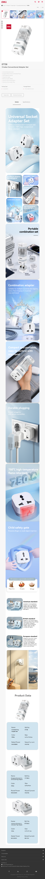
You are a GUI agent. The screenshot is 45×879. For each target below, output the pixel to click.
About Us (3, 856)
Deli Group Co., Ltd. (20, 874)
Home (4, 5)
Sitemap (19, 876)
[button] (43, 14)
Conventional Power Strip (21, 5)
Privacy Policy (25, 876)
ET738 (28, 5)
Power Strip (13, 5)
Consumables (4, 853)
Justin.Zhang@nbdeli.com (8, 864)
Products (8, 5)
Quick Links (4, 859)
